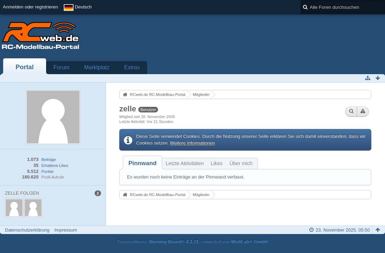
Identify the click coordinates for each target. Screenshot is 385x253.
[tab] (142, 163)
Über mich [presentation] (240, 163)
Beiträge (49, 159)
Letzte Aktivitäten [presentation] (185, 163)
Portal (24, 67)
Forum (61, 67)
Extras (132, 67)
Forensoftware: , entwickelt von (192, 241)
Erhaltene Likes (55, 165)
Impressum (65, 230)
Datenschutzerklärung (27, 230)
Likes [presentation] (216, 163)
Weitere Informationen (192, 142)
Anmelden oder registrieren (30, 6)
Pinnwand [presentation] (142, 163)
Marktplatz (96, 67)
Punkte (47, 171)
